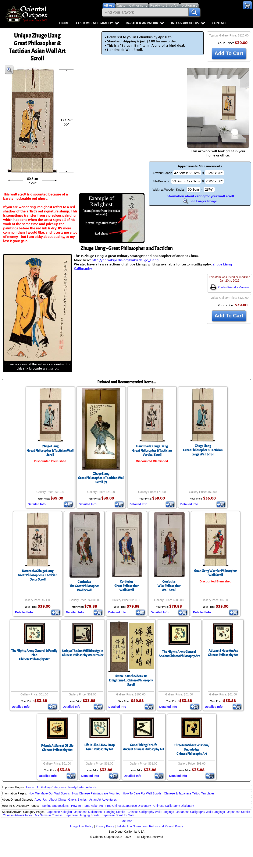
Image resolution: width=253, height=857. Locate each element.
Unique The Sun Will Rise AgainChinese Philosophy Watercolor (82, 653)
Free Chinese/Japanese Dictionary (128, 805)
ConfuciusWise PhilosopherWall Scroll (169, 585)
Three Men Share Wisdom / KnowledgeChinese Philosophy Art (191, 749)
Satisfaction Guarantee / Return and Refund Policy (150, 826)
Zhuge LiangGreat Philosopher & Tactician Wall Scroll (50, 450)
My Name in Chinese (49, 815)
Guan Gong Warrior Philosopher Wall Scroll (215, 573)
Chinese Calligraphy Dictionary (173, 805)
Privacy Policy (105, 826)
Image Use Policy (81, 826)
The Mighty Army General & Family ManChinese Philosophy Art (34, 655)
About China (57, 799)
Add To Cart (228, 53)
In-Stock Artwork (145, 23)
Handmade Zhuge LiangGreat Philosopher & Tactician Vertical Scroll (152, 450)
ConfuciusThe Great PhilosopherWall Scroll (84, 586)
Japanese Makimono (88, 812)
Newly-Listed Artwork (82, 787)
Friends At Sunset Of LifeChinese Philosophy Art (57, 748)
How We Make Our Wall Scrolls (49, 793)
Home (64, 23)
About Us (41, 799)
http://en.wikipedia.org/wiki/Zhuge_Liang (125, 260)
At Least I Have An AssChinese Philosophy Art (223, 653)
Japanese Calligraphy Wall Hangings (201, 812)
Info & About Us (188, 23)
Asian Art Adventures (103, 799)
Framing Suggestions (54, 805)
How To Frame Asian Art (87, 805)
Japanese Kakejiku (59, 812)
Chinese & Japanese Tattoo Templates (189, 793)
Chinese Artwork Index (17, 815)
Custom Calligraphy (97, 23)
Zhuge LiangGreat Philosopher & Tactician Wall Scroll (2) (101, 478)
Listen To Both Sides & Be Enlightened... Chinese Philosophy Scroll (131, 680)
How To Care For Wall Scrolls (142, 793)
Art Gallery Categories (51, 787)
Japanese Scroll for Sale (118, 815)
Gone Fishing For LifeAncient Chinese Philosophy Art (143, 747)
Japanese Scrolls (238, 812)
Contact (219, 23)
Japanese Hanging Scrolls (82, 815)
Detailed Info (37, 504)
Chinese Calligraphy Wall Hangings (151, 812)
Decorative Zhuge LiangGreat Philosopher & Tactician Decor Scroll (37, 575)
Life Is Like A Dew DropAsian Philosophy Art (99, 747)
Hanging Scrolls (114, 812)
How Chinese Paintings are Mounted (96, 793)
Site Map (126, 821)
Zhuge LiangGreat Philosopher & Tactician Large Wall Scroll (202, 450)
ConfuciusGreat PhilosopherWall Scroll (126, 585)
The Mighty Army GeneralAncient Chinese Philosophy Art (179, 654)
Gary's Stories (77, 799)
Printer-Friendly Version (229, 287)
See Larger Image (200, 201)
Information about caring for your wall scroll (199, 196)
